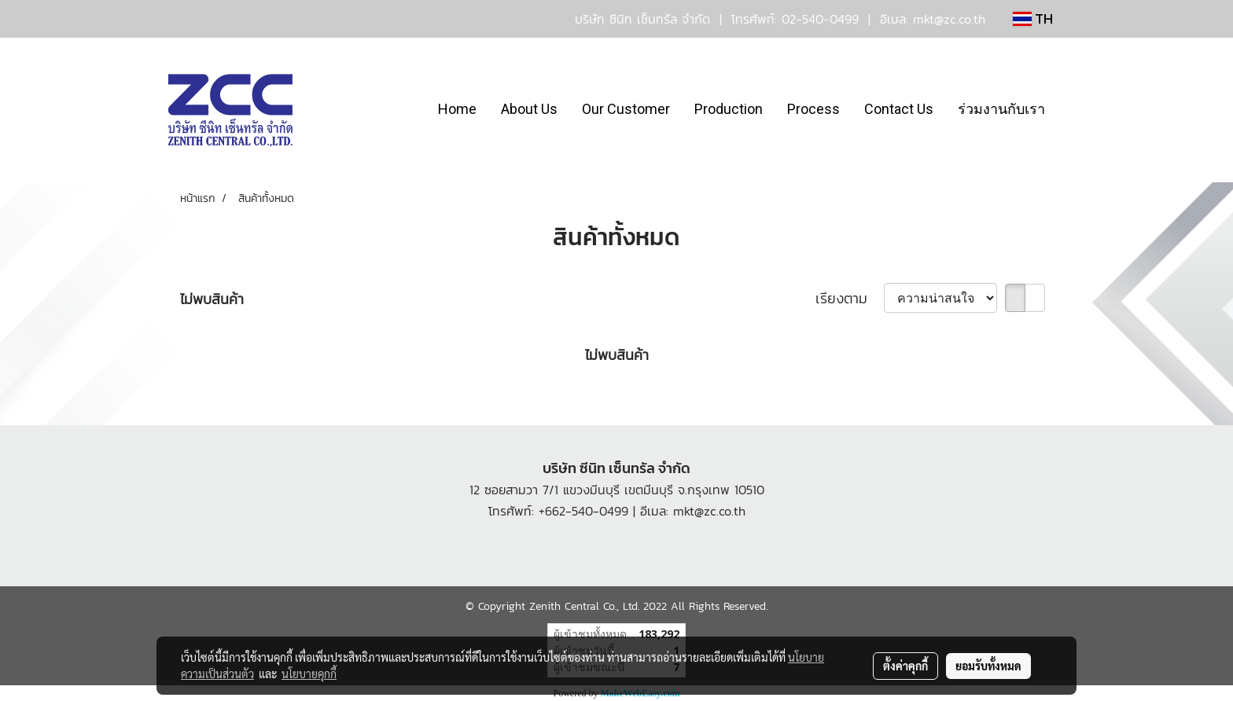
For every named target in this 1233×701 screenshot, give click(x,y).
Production (728, 109)
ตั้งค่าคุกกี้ (905, 666)
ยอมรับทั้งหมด (988, 666)
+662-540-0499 (583, 510)
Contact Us (898, 109)
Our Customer (626, 109)
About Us (529, 109)
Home (457, 109)
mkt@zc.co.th (949, 18)
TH (1033, 18)
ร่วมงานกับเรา (1001, 109)
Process (813, 109)
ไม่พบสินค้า (212, 299)
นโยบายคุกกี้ (309, 673)
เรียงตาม (849, 298)
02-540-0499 (820, 18)
